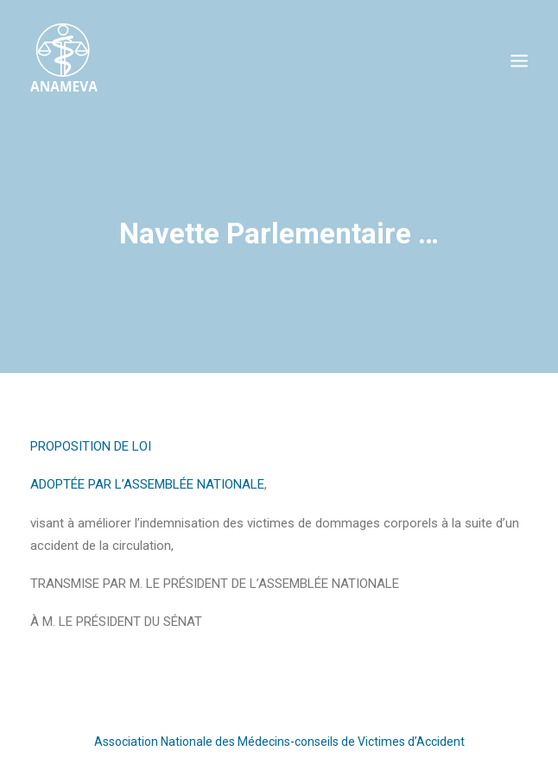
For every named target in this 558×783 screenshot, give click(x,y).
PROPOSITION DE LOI (90, 446)
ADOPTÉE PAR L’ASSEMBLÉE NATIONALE (147, 484)
